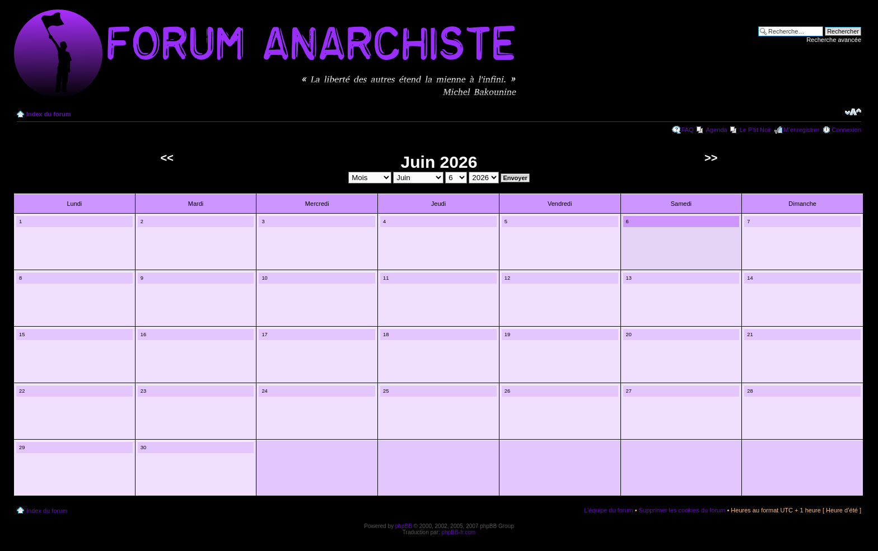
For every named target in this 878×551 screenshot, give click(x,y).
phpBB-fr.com (459, 532)
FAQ (687, 129)
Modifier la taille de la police (853, 112)
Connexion (846, 129)
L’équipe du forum (608, 510)
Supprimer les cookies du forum (682, 510)
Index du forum (48, 114)
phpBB (403, 526)
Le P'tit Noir (756, 129)
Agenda (716, 129)
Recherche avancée (833, 39)
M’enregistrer (801, 129)
